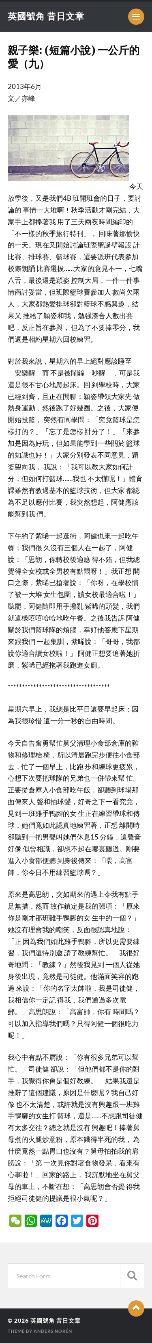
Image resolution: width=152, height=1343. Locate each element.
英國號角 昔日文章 (46, 16)
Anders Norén (53, 1331)
